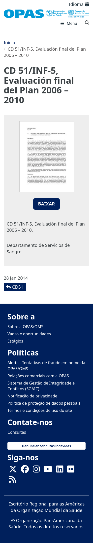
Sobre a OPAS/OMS (25, 326)
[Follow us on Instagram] (36, 470)
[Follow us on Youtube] (47, 470)
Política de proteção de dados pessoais (43, 403)
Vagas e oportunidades (29, 334)
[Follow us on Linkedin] (59, 470)
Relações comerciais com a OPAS (38, 376)
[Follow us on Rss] (12, 480)
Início (9, 42)
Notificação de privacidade (32, 396)
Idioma (79, 4)
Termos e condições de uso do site (39, 410)
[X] (13, 470)
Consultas (16, 432)
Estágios (15, 341)
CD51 (17, 287)
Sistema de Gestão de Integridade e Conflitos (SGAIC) (41, 385)
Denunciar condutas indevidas (46, 446)
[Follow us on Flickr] (70, 470)
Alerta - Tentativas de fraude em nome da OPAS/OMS (46, 365)
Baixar (46, 204)
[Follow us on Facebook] (25, 470)
